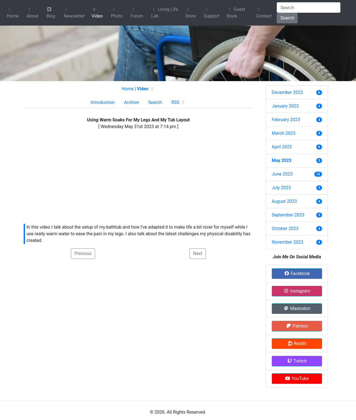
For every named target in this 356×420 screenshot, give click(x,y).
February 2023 (286, 119)
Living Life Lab (164, 13)
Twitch (297, 361)
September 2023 (288, 215)
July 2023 (281, 187)
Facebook (297, 273)
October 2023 (285, 228)
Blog (50, 13)
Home (13, 13)
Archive (131, 102)
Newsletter (74, 13)
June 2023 (282, 174)
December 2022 (287, 92)
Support (211, 13)
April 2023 (282, 146)
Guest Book (236, 13)
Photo (117, 13)
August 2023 (284, 201)
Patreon (297, 326)
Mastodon (296, 308)
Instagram (296, 291)
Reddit (296, 343)
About (32, 13)
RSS (178, 102)
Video (97, 13)
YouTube (297, 378)
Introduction (103, 102)
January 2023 (285, 106)
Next (197, 253)
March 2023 (283, 133)
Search (287, 18)
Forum (136, 13)
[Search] (308, 7)
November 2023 (287, 242)
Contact (264, 13)
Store (190, 13)
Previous (83, 253)
